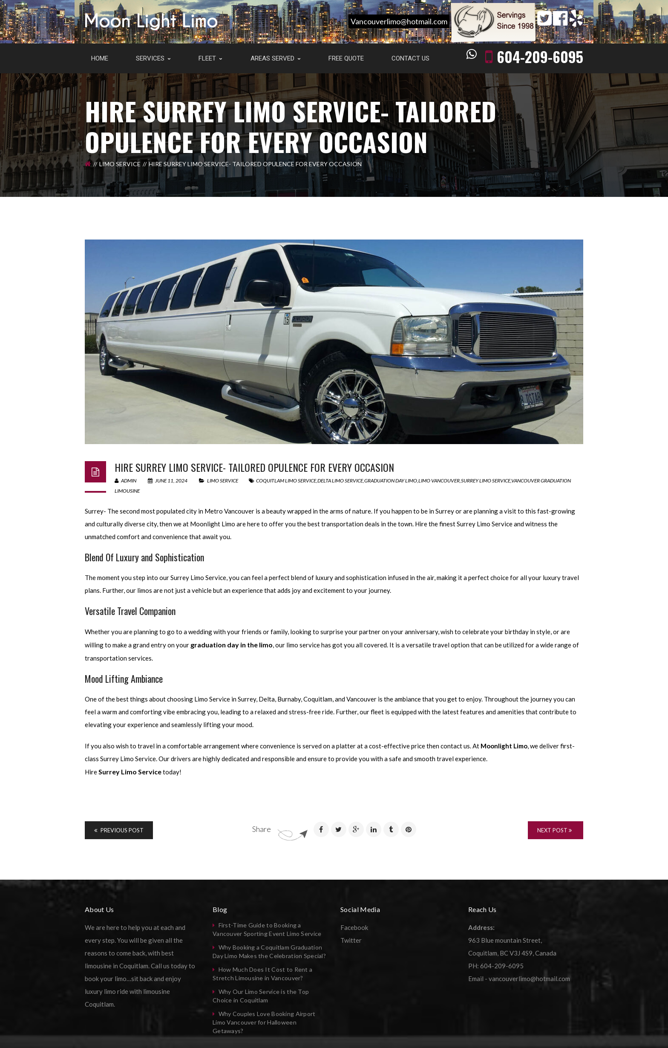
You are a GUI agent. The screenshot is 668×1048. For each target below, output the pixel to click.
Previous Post (119, 830)
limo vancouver (439, 480)
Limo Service (120, 163)
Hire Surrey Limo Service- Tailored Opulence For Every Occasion (254, 467)
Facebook (354, 927)
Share (261, 829)
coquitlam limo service (286, 480)
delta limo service (340, 480)
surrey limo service (485, 480)
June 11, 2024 (168, 480)
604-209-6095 (540, 56)
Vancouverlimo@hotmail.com (399, 21)
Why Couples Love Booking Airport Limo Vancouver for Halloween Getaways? (264, 1022)
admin (125, 480)
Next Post (554, 830)
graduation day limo (390, 480)
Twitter (351, 940)
